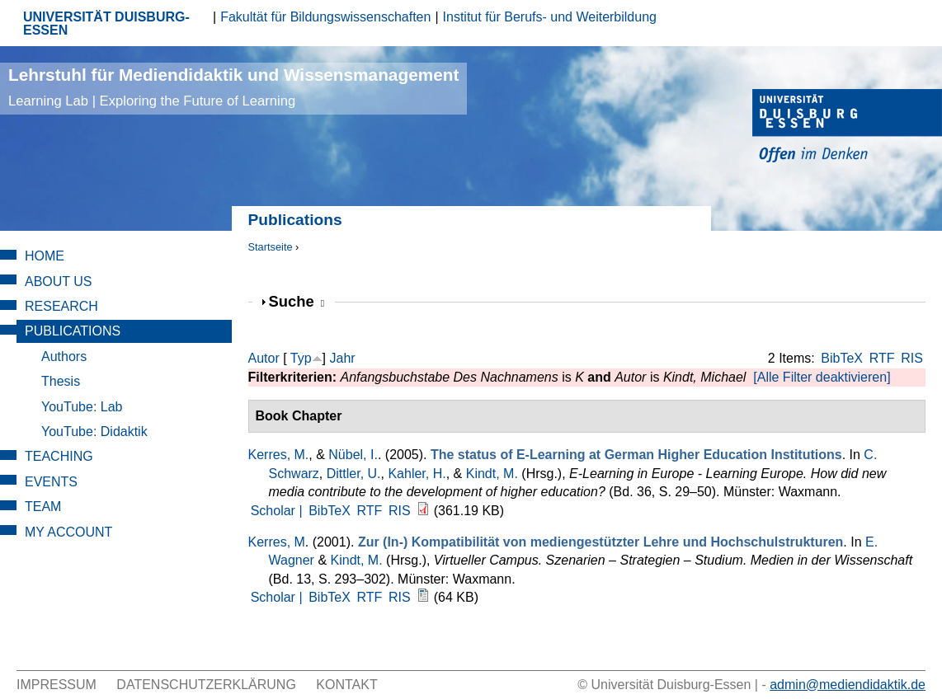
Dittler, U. (354, 474)
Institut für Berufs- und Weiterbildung (550, 17)
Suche (297, 301)
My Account (68, 532)
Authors (64, 357)
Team (43, 507)
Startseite (270, 247)
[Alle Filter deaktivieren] (821, 377)
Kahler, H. (416, 474)
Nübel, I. (353, 455)
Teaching (59, 456)
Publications (72, 331)
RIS (912, 358)
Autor (264, 358)
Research (61, 306)
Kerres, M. (278, 455)
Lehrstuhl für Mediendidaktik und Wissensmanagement (233, 87)
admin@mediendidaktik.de (848, 685)
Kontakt (346, 685)
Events (51, 482)
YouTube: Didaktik (94, 432)
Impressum (56, 685)
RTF (882, 358)
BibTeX (842, 358)
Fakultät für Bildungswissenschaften (325, 17)
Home (44, 256)
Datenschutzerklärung (206, 685)
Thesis (60, 381)
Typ (301, 358)
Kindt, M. (492, 474)
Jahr (342, 358)
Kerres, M (276, 542)
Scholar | (278, 511)
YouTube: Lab (81, 407)
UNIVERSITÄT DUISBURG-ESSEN (106, 23)
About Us (58, 281)
